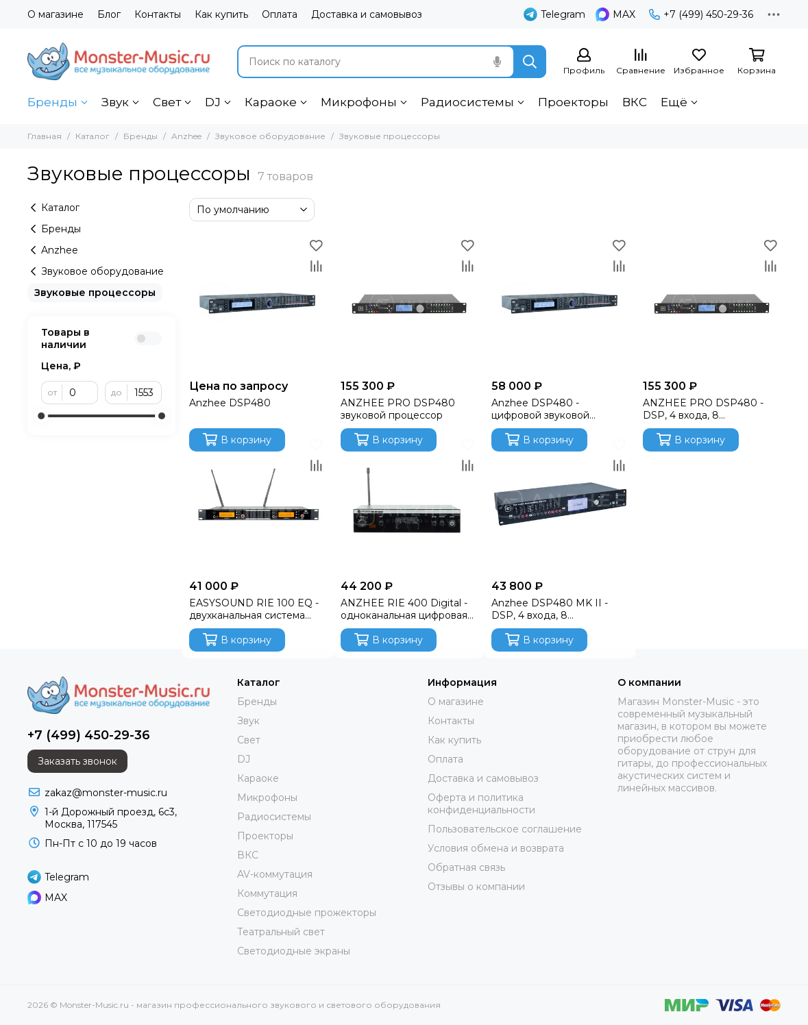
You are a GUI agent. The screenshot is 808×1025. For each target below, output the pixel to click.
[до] (144, 392)
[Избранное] (699, 62)
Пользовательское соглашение (505, 829)
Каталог (92, 136)
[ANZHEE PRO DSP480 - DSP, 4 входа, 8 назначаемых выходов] (712, 304)
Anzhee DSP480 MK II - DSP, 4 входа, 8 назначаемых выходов (549, 609)
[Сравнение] (640, 62)
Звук (115, 102)
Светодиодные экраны (293, 951)
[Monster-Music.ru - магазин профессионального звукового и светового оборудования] (118, 61)
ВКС (634, 102)
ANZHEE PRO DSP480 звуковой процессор (398, 409)
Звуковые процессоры (95, 292)
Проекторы (573, 102)
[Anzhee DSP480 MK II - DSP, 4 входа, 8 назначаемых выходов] (560, 504)
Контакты (157, 14)
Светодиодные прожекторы (306, 912)
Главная (44, 136)
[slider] (41, 416)
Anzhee (186, 136)
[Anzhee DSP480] (258, 304)
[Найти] (529, 61)
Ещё (674, 102)
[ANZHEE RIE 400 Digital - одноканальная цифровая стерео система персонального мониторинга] (409, 504)
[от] (80, 392)
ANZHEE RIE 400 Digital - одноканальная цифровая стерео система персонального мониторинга (404, 609)
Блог (109, 14)
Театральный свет (281, 932)
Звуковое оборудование (270, 136)
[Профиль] (584, 62)
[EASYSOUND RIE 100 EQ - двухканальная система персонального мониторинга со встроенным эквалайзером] (258, 504)
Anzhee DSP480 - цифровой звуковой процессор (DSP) (540, 409)
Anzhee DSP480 (230, 403)
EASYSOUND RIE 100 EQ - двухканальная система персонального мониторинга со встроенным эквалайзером (255, 609)
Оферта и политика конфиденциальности (481, 803)
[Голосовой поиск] (497, 61)
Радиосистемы (467, 102)
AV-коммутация (275, 874)
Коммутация (267, 893)
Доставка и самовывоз (366, 14)
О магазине (55, 14)
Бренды (52, 102)
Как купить (221, 14)
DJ (213, 102)
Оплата (279, 14)
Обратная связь (466, 867)
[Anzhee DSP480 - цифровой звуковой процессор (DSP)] (560, 304)
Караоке (271, 102)
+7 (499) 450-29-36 (701, 14)
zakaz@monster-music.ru (106, 793)
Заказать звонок (77, 761)
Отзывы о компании (476, 886)
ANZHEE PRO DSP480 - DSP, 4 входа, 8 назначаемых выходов (703, 409)
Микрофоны (359, 102)
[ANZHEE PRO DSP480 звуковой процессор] (409, 304)
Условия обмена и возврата (496, 848)
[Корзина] (757, 62)
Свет (167, 102)
